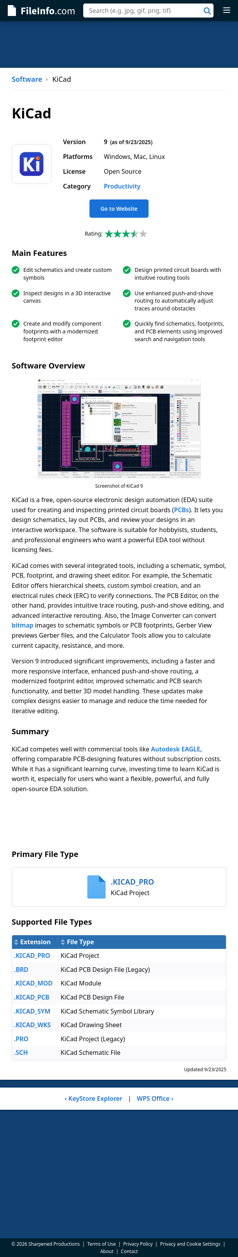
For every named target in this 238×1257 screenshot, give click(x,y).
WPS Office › (155, 1098)
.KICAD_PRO (32, 955)
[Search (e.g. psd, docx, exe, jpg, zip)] (148, 11)
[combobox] (148, 11)
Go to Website (118, 208)
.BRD (21, 969)
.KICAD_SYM (32, 1011)
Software (27, 79)
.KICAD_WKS (32, 1025)
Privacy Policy (138, 1244)
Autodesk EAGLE (175, 749)
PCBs (181, 510)
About (107, 1251)
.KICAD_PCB (31, 997)
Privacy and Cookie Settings (190, 1244)
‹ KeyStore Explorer (93, 1098)
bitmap (22, 625)
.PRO (21, 1039)
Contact (129, 1251)
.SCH (21, 1052)
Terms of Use (101, 1244)
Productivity (122, 186)
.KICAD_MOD (33, 983)
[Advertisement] (119, 44)
